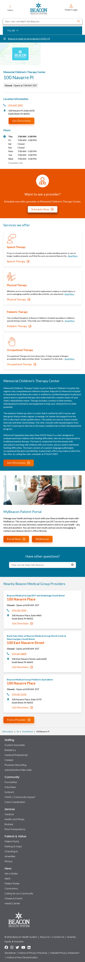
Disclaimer (10, 952)
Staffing (9, 740)
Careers (9, 759)
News (8, 868)
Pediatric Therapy (19, 326)
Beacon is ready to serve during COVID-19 (29, 38)
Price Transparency (15, 829)
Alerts (7, 878)
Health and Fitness (14, 819)
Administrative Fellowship (18, 769)
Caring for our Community (19, 893)
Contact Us (58, 936)
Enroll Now (16, 538)
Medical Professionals (16, 754)
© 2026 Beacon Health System (21, 936)
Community (12, 777)
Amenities (10, 856)
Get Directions (21, 120)
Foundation (11, 782)
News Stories (11, 873)
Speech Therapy (18, 261)
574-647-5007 (15, 105)
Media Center (12, 903)
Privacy (9, 861)
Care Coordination (15, 802)
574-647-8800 (19, 653)
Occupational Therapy (21, 364)
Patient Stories (12, 883)
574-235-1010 (19, 610)
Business (9, 824)
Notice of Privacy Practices (32, 952)
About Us (45, 936)
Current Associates (15, 744)
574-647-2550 (19, 694)
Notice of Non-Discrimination (22, 957)
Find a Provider (18, 719)
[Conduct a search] (39, 21)
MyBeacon (42, 538)
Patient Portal (12, 841)
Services (10, 809)
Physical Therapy (18, 299)
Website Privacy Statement (64, 952)
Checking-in (11, 851)
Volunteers (10, 787)
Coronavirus (11, 888)
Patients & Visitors (15, 836)
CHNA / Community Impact (20, 797)
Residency (10, 749)
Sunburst (9, 792)
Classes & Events (13, 898)
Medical (9, 814)
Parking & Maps (13, 846)
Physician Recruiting (15, 764)
